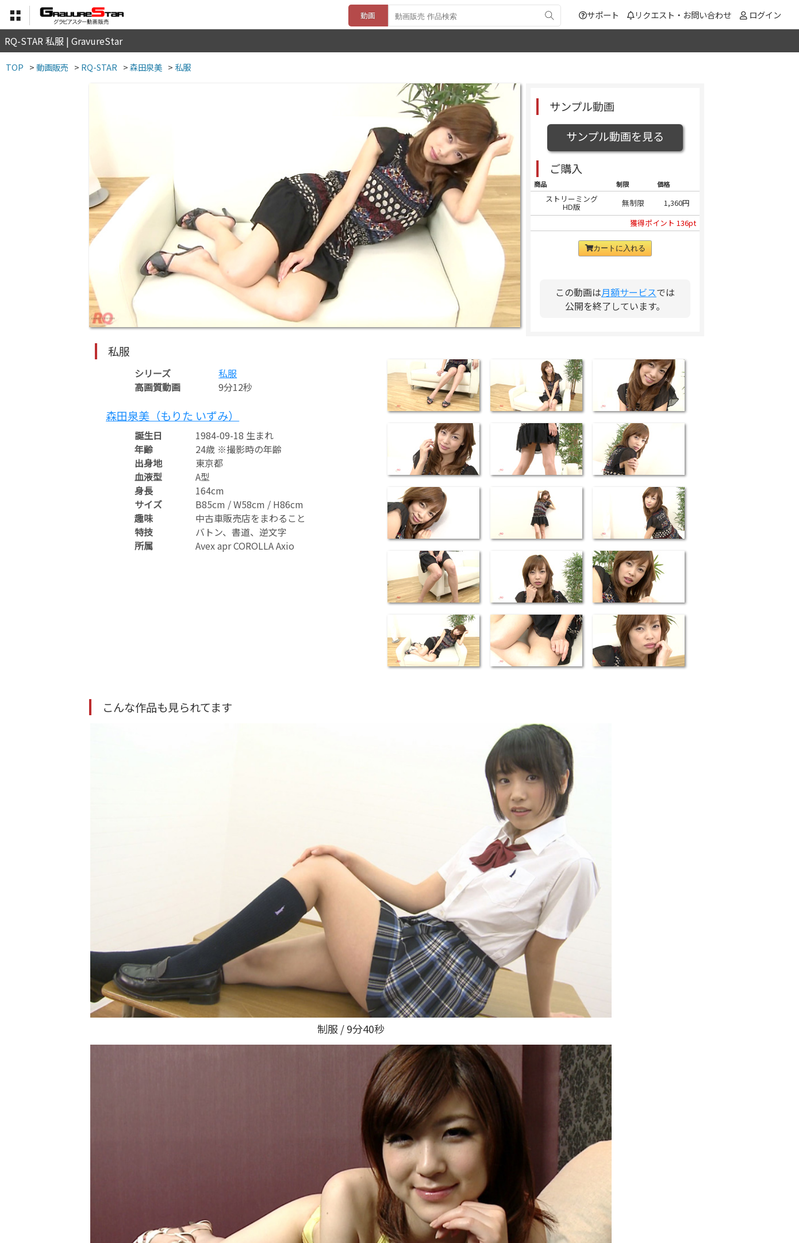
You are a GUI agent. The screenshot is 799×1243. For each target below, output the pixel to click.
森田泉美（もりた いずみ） (172, 416)
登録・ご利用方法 (391, 1186)
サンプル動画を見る (615, 136)
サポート (599, 15)
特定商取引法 (321, 1186)
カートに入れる (615, 248)
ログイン (765, 15)
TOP (230, 1186)
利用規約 (268, 1186)
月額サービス (628, 292)
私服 (227, 373)
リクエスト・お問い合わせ (679, 15)
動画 (367, 15)
